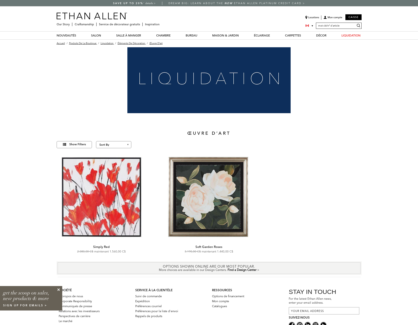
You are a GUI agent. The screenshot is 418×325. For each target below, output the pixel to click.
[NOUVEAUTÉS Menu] (78, 35)
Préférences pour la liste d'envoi (156, 311)
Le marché (65, 321)
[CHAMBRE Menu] (173, 35)
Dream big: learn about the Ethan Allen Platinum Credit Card (235, 3)
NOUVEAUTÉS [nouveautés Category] (66, 35)
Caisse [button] (353, 17)
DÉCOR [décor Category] (321, 35)
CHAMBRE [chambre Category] (163, 35)
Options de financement (228, 296)
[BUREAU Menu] (199, 35)
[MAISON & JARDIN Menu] (241, 35)
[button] (332, 19)
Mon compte (220, 301)
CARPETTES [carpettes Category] (293, 35)
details (149, 3)
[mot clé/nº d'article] (338, 26)
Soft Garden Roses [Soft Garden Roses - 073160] (208, 247)
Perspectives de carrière (74, 316)
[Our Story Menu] (70, 22)
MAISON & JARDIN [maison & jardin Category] (225, 35)
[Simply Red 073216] (102, 197)
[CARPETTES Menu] (303, 35)
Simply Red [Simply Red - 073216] (101, 247)
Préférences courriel (148, 306)
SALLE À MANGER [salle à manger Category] (128, 35)
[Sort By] (113, 144)
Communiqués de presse (75, 306)
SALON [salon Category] (96, 35)
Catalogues (219, 306)
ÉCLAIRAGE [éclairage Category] (262, 35)
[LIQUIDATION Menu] (363, 35)
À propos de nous (71, 296)
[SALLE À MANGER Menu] (143, 35)
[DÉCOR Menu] (329, 35)
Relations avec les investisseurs (79, 311)
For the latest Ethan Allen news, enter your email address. (310, 300)
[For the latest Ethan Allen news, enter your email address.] (324, 310)
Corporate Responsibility (75, 301)
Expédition (142, 301)
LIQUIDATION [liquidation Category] (351, 35)
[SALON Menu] (103, 35)
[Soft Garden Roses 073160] (209, 197)
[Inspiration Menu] (160, 22)
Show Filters (77, 144)
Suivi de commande (148, 296)
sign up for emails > (25, 305)
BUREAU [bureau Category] (191, 35)
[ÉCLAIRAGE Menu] (272, 35)
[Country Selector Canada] (310, 26)
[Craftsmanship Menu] (95, 22)
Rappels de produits (148, 316)
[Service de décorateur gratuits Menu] (141, 22)
